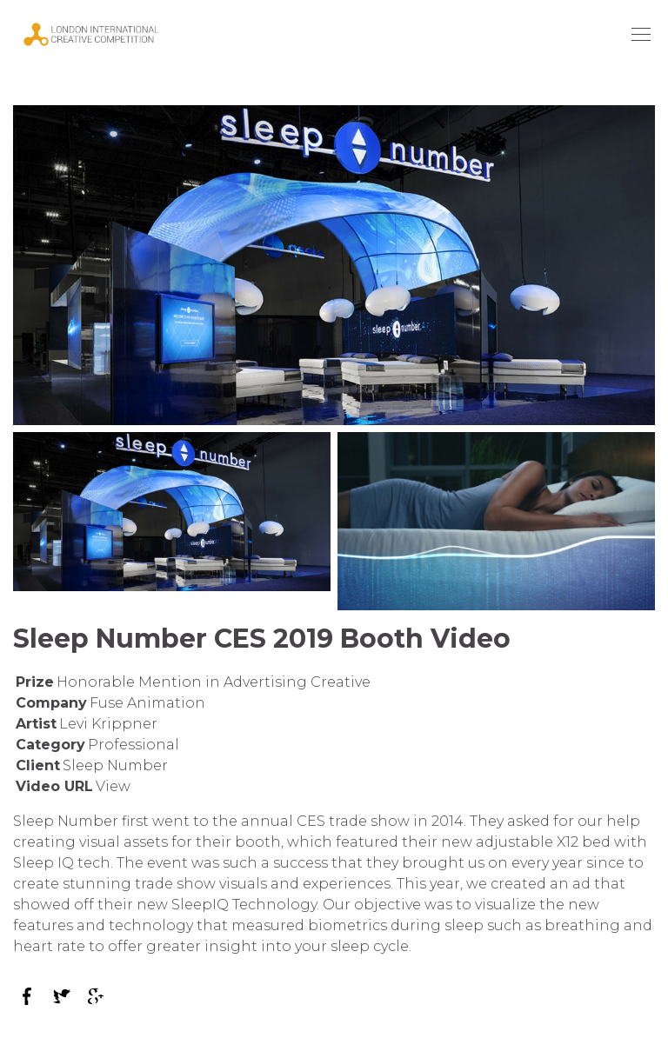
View (113, 786)
